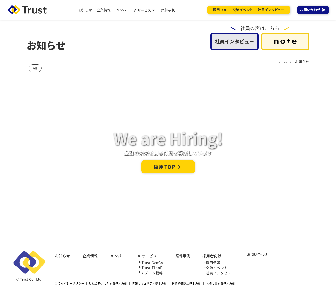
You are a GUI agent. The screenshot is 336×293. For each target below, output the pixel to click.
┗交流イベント (215, 268)
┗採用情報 (211, 262)
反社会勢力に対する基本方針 (108, 283)
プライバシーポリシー (69, 283)
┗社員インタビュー (218, 273)
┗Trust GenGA (150, 262)
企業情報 (90, 255)
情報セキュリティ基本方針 (149, 283)
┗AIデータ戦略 (150, 273)
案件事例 (182, 255)
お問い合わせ (310, 10)
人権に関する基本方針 (220, 283)
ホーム (281, 61)
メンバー (118, 255)
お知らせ (62, 255)
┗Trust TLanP (150, 268)
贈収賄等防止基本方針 (186, 283)
